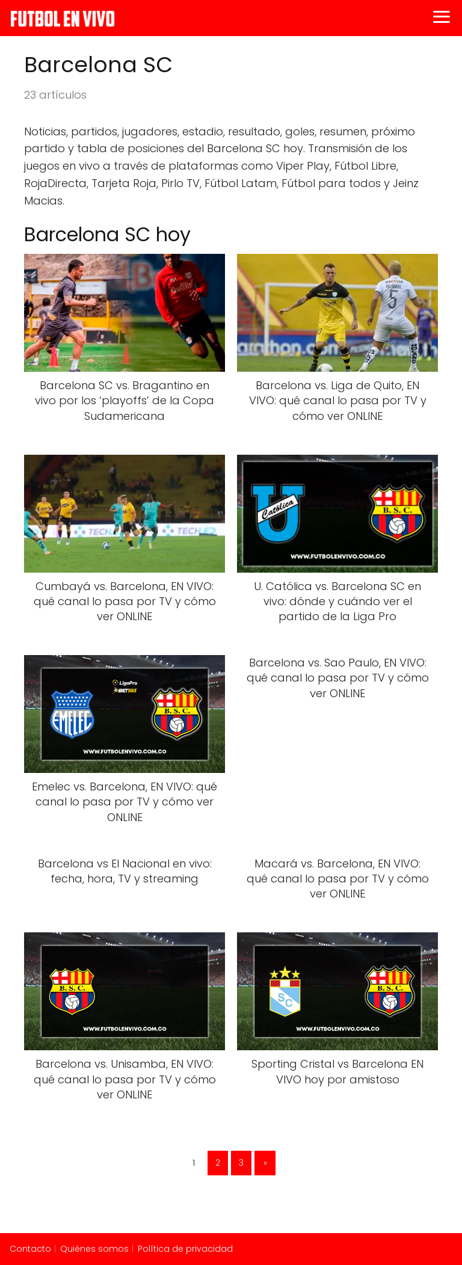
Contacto (30, 1249)
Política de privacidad (185, 1249)
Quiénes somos (94, 1249)
